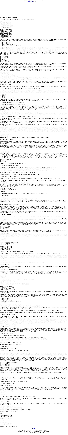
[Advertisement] (33, 10)
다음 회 (33, 428)
